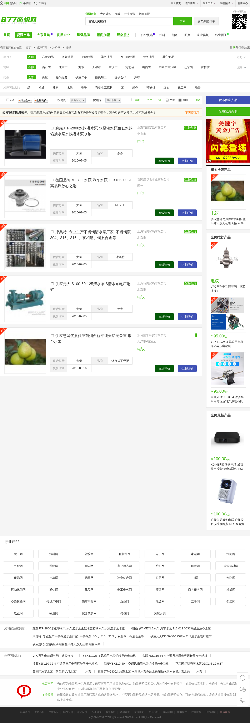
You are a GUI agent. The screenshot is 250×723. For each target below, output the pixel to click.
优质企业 (63, 35)
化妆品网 (124, 554)
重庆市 (113, 67)
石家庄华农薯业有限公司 (153, 179)
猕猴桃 (150, 87)
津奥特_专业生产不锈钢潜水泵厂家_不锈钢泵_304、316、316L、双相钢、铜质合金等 (88, 636)
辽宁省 (188, 67)
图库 (187, 35)
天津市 (96, 67)
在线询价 (164, 161)
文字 (172, 100)
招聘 (162, 35)
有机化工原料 (104, 87)
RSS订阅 (210, 712)
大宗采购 (105, 13)
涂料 (56, 87)
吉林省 (205, 67)
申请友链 (225, 712)
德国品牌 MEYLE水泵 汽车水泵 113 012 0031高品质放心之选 (171, 628)
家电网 (195, 554)
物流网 (53, 613)
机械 (41, 87)
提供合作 (120, 77)
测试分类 (160, 613)
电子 (84, 87)
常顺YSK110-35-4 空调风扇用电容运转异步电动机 (65, 663)
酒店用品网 (89, 601)
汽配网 (230, 554)
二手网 (195, 601)
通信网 (53, 589)
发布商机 (39, 712)
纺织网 (160, 566)
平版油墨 (87, 57)
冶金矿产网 (124, 577)
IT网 (195, 577)
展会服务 (123, 35)
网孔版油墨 (127, 57)
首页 (6, 35)
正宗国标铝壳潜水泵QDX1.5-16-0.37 (199, 663)
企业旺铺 (187, 161)
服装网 (195, 566)
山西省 (146, 67)
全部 (31, 77)
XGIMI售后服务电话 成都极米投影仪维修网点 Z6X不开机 (227, 469)
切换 (13, 3)
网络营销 (25, 712)
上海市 (79, 67)
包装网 (230, 601)
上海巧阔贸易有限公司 (151, 127)
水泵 (88, 671)
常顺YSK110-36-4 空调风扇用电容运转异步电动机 (174, 655)
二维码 (40, 4)
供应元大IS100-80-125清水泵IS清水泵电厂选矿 (181, 636)
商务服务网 (195, 589)
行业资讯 (129, 13)
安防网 (230, 577)
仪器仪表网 (89, 613)
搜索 (182, 21)
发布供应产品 (228, 100)
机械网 (230, 589)
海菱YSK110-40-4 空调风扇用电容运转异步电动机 (136, 663)
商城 (117, 13)
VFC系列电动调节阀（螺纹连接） (54, 655)
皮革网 (53, 577)
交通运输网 (18, 601)
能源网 (160, 601)
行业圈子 (221, 35)
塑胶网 (89, 554)
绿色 (135, 87)
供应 (45, 77)
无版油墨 (149, 57)
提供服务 (62, 77)
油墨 (68, 47)
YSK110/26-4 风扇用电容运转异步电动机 (109, 655)
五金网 (18, 566)
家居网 (160, 577)
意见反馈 (82, 712)
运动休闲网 (18, 589)
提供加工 (101, 77)
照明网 (53, 566)
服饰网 (18, 577)
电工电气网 (124, 589)
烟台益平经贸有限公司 (151, 335)
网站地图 (168, 712)
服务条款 (111, 712)
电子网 (160, 554)
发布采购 (68, 712)
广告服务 (196, 712)
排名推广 (182, 712)
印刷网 (89, 566)
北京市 (63, 67)
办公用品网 (124, 566)
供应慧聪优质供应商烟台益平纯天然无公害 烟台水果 (66, 644)
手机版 (27, 3)
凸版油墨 (48, 57)
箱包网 (124, 613)
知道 (175, 35)
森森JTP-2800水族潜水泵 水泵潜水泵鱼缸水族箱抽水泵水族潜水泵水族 (78, 628)
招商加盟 (144, 13)
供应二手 (81, 77)
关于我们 (154, 712)
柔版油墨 (106, 57)
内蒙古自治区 (167, 67)
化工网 (182, 87)
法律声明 (125, 712)
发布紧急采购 (228, 111)
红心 (166, 87)
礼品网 (89, 589)
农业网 (124, 601)
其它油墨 (168, 57)
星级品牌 (83, 35)
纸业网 (18, 613)
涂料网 (56, 47)
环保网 (160, 589)
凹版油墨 (67, 57)
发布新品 (54, 712)
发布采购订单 (206, 21)
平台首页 (176, 3)
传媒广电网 (53, 601)
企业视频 (203, 35)
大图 (185, 100)
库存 (137, 77)
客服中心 (243, 3)
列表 (198, 100)
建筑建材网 (231, 566)
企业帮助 (96, 712)
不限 (31, 57)
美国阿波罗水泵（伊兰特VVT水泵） (55, 671)
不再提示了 (192, 112)
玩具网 (89, 577)
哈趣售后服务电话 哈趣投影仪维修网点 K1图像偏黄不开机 (227, 524)
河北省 (129, 67)
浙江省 (46, 67)
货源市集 (90, 13)
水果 (70, 87)
